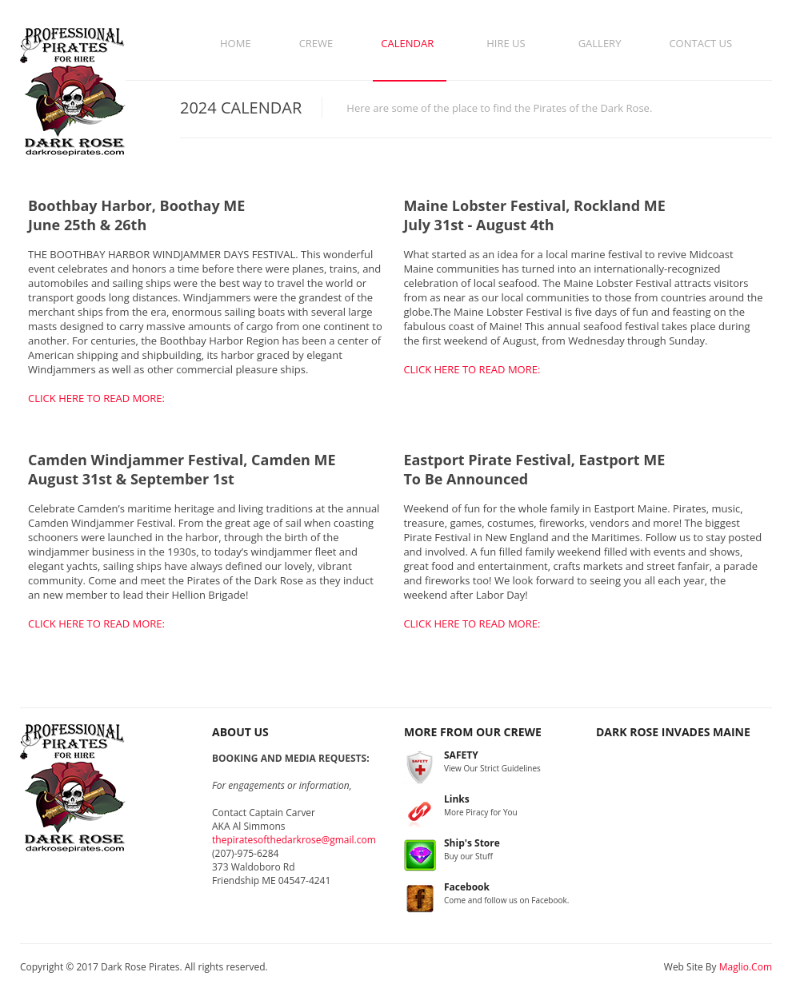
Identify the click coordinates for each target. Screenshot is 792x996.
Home (235, 43)
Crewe (316, 43)
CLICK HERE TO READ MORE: (96, 398)
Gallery (600, 43)
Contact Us (700, 43)
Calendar (407, 43)
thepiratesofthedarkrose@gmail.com (294, 840)
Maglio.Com (745, 967)
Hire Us (505, 43)
